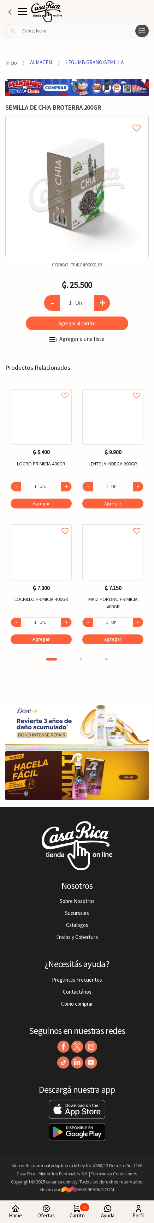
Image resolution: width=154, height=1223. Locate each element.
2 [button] (81, 659)
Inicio (11, 62)
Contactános (77, 991)
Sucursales (77, 913)
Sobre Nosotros (77, 901)
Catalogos (77, 925)
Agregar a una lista (77, 338)
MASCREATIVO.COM (87, 1189)
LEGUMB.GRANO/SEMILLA (94, 62)
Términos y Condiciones (114, 1173)
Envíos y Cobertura (77, 937)
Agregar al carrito (77, 323)
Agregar (41, 503)
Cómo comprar (77, 1003)
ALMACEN (41, 62)
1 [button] (51, 659)
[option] (77, 186)
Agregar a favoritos (41, 388)
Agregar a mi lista (77, 120)
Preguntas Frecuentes (77, 979)
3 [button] (106, 659)
